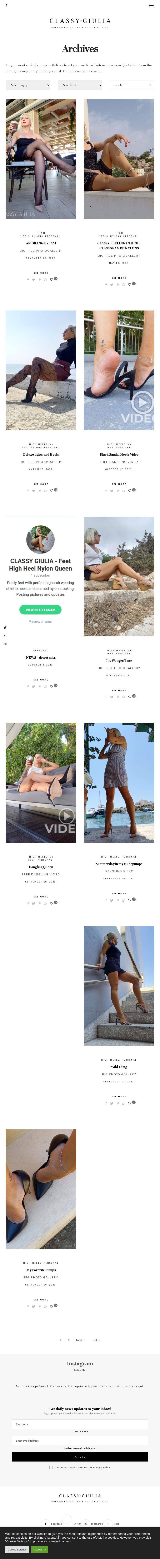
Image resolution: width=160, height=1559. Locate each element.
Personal (52, 236)
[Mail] (111, 1523)
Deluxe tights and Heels (41, 454)
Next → (80, 1340)
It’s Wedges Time (119, 661)
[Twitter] (11, 5)
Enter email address (80, 1448)
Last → (96, 1340)
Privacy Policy (102, 1467)
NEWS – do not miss (41, 658)
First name (80, 1432)
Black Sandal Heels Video (119, 454)
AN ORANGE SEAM (41, 243)
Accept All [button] (40, 1549)
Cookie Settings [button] (17, 1549)
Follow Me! (80, 1369)
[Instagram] (92, 1523)
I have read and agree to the (83, 1467)
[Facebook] (8, 5)
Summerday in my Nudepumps (119, 864)
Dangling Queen (41, 867)
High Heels (38, 444)
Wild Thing (119, 1067)
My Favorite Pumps (41, 1270)
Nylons (37, 236)
